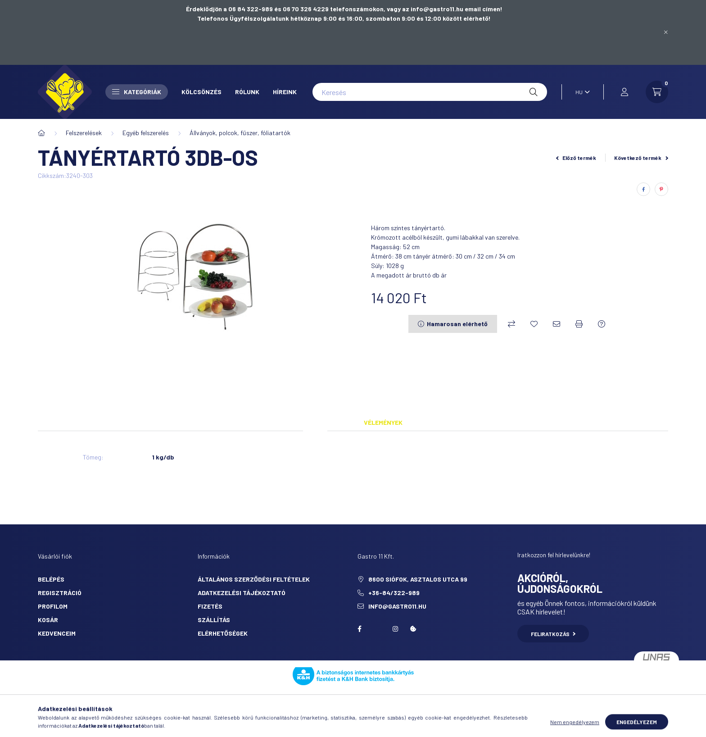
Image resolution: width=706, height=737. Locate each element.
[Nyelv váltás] (580, 92)
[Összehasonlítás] (511, 324)
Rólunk (247, 92)
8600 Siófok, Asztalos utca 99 (417, 579)
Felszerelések (84, 132)
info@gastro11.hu (397, 606)
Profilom (53, 606)
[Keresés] (429, 92)
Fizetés (210, 606)
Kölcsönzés (201, 92)
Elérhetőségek (223, 633)
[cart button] (657, 92)
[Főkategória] (41, 133)
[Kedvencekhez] (534, 324)
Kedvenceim (57, 633)
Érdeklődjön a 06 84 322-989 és (234, 9)
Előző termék (576, 158)
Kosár (48, 619)
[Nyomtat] (579, 324)
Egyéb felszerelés (145, 132)
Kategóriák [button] (136, 92)
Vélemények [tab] (383, 422)
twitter (377, 629)
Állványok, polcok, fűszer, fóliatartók (240, 132)
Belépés (51, 579)
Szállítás (214, 619)
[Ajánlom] (557, 324)
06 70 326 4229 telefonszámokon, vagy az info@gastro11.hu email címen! (392, 9)
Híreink (285, 92)
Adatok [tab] (315, 422)
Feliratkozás (553, 634)
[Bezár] (666, 32)
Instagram (395, 629)
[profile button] (624, 92)
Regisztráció (59, 592)
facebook (359, 629)
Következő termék (641, 158)
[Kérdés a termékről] (602, 324)
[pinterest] (661, 189)
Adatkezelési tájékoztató (241, 592)
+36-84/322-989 (394, 592)
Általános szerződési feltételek (254, 579)
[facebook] (643, 189)
